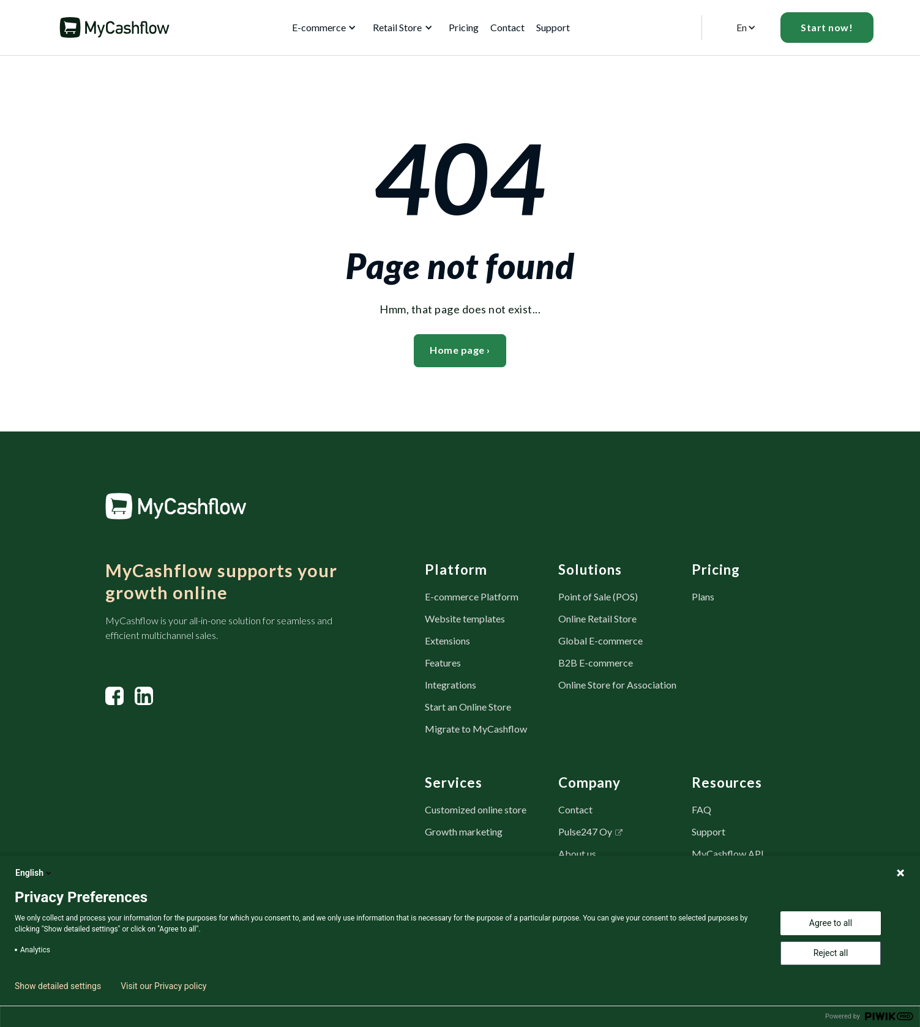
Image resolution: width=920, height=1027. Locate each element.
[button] (322, 27)
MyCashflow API (728, 853)
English (34, 873)
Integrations (450, 684)
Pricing (464, 27)
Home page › (460, 350)
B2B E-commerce (595, 662)
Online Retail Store (597, 618)
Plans (703, 596)
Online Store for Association (617, 684)
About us (577, 853)
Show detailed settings (58, 986)
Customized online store (475, 809)
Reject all (830, 953)
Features (443, 662)
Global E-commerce (600, 640)
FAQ (701, 809)
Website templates (465, 618)
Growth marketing (464, 831)
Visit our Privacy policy (163, 986)
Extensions (447, 640)
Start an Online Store (468, 706)
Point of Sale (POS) (598, 596)
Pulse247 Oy (585, 831)
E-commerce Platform (471, 596)
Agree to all (830, 923)
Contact (507, 27)
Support (708, 831)
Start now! (827, 27)
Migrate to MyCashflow (476, 728)
